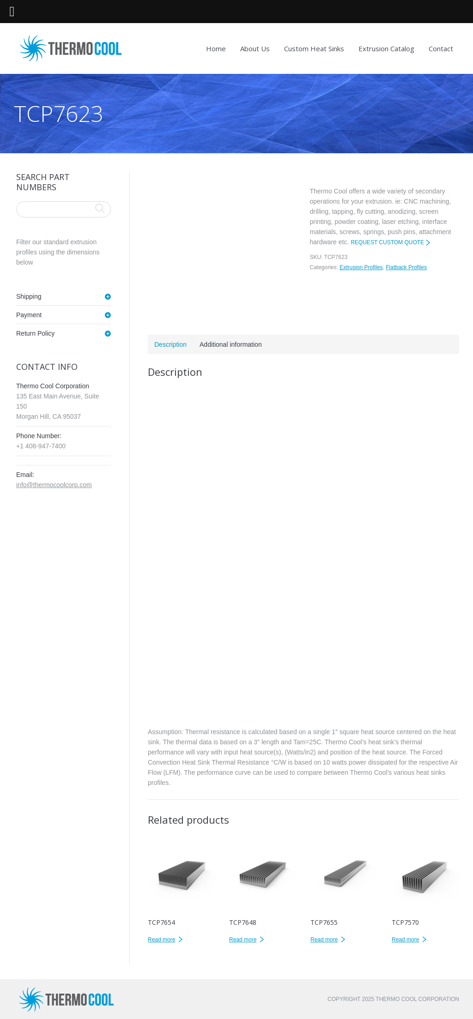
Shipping (29, 296)
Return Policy (35, 333)
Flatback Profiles (406, 267)
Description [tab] (170, 344)
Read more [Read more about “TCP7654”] (161, 939)
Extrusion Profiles (361, 267)
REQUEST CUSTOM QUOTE (387, 242)
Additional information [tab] (231, 344)
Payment (29, 315)
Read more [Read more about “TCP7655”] (324, 939)
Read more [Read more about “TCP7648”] (242, 939)
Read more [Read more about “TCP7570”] (405, 939)
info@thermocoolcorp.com (54, 484)
